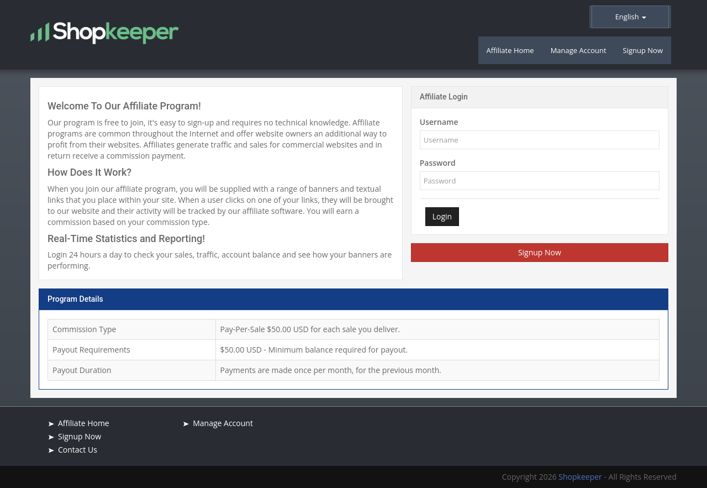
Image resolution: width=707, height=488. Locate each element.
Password (438, 163)
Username (439, 122)
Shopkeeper (581, 476)
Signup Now (539, 252)
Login (442, 216)
